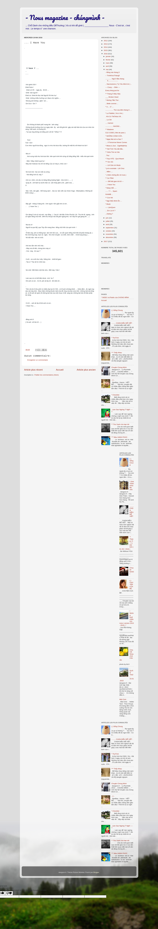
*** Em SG (109, 162)
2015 (106, 50)
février (108, 60)
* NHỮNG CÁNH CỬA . (114, 136)
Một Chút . (123, 699)
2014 (106, 47)
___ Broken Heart (111, 97)
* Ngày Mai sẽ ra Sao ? (113, 139)
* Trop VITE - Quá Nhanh (114, 159)
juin (107, 218)
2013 (106, 44)
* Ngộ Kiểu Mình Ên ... (113, 201)
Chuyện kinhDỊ (132, 571)
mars (108, 63)
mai (107, 69)
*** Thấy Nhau (116, 352)
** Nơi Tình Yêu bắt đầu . (114, 149)
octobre (109, 231)
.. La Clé (108, 120)
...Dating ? (109, 214)
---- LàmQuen (110, 207)
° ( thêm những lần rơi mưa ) (115, 175)
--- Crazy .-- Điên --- (112, 87)
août (108, 224)
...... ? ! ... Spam (111, 191)
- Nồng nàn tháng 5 (112, 72)
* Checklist (115, 395)
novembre (110, 234)
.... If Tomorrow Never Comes (116, 142)
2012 (106, 41)
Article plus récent (33, 369)
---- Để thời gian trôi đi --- (114, 181)
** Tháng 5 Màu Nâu (112, 94)
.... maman (109, 123)
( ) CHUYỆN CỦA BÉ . (131, 584)
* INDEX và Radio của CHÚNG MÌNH (115, 297)
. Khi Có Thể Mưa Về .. (113, 116)
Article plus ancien (86, 369)
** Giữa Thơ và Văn (112, 152)
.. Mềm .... (109, 172)
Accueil (59, 369)
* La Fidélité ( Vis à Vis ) (114, 113)
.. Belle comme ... (111, 103)
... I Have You (110, 185)
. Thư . (107, 155)
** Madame (109, 129)
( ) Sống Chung (117, 310)
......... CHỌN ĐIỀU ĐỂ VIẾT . (122, 323)
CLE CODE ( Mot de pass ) (115, 133)
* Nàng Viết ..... (110, 188)
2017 (106, 241)
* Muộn (108, 204)
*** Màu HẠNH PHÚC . (119, 437)
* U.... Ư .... (109, 107)
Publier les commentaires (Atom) (47, 375)
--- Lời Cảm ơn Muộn (113, 165)
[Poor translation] (9, 893)
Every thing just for (112, 90)
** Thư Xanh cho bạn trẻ (120, 424)
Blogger (96, 872)
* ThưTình (115, 338)
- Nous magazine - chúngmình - (64, 17)
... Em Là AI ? (110, 211)
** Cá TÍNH (109, 178)
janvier (108, 56)
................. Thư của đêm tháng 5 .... (118, 110)
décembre (110, 237)
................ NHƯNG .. (113, 126)
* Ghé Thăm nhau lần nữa (132, 486)
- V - (113, 380)
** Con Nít (109, 198)
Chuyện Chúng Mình (119, 367)
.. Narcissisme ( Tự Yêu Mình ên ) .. (118, 84)
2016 (106, 54)
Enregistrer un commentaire (37, 360)
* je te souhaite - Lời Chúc (114, 168)
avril (107, 66)
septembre (110, 228)
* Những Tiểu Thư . (112, 100)
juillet (108, 221)
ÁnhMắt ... (109, 194)
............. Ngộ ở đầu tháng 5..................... (114, 80)
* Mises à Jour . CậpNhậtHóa (116, 146)
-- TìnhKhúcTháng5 (112, 75)
